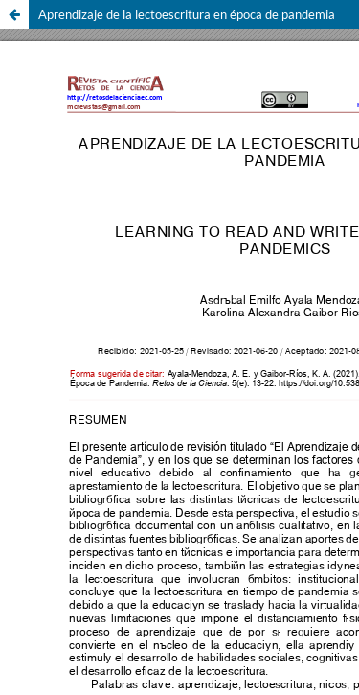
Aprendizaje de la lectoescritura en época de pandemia (186, 14)
